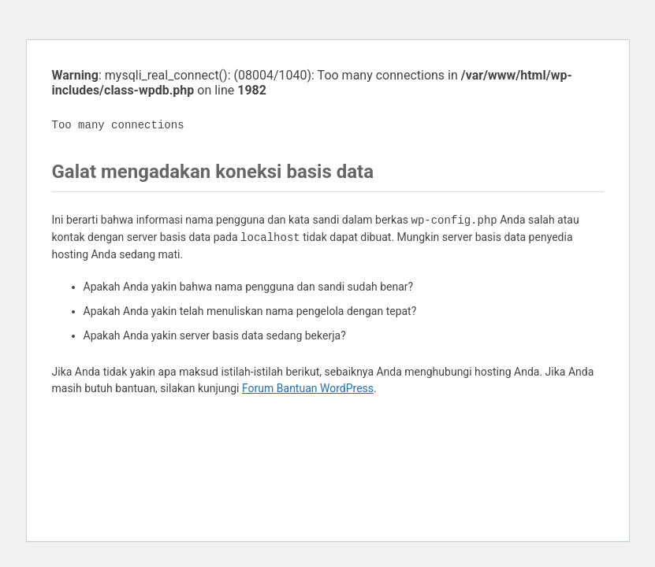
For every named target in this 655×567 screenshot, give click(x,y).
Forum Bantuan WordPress (308, 388)
